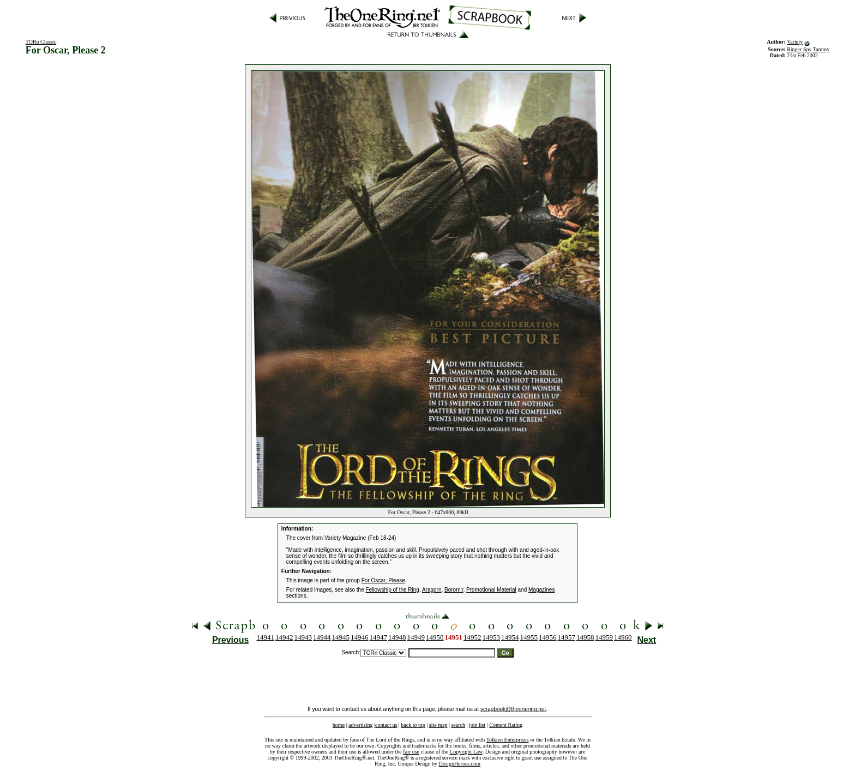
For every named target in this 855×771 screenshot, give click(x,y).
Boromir (453, 590)
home (339, 725)
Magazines (541, 590)
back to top (413, 725)
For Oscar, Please (383, 580)
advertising (360, 725)
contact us (386, 725)
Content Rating (505, 725)
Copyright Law (466, 752)
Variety (795, 42)
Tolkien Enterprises (507, 740)
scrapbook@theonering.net (513, 709)
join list (477, 725)
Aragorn (432, 590)
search (458, 725)
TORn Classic (41, 42)
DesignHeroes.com (459, 764)
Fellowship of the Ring (392, 590)
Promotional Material (491, 590)
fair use (411, 752)
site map (438, 725)
